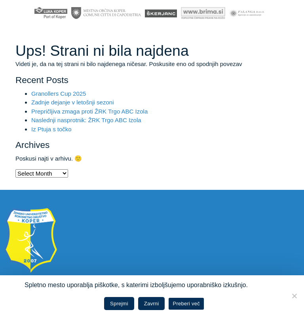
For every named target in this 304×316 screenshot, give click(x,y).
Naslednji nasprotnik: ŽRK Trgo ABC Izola (86, 120)
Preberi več (186, 304)
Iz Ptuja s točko (51, 129)
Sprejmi (119, 304)
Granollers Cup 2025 (58, 93)
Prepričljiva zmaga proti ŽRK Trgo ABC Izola (89, 111)
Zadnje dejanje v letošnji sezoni (72, 102)
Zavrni (151, 304)
